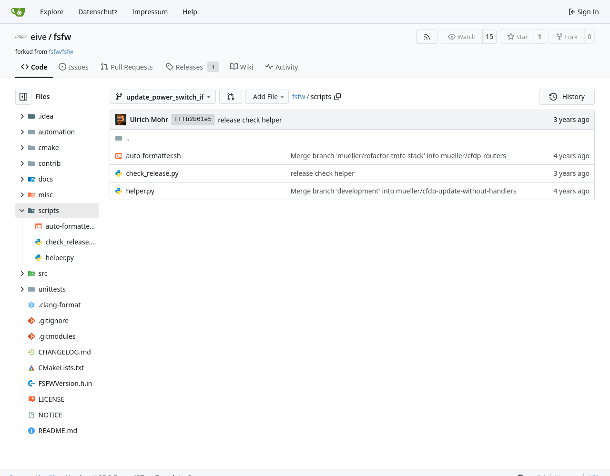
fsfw (62, 36)
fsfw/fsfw (61, 52)
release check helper (250, 119)
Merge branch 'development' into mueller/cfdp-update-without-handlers (403, 190)
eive (38, 36)
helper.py (140, 190)
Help (190, 11)
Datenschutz (97, 11)
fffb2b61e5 (193, 119)
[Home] (18, 11)
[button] (230, 97)
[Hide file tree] (23, 97)
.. (122, 137)
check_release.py (152, 173)
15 (489, 36)
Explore (51, 11)
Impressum (150, 11)
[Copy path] (337, 96)
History (567, 96)
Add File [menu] (269, 96)
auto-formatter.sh (153, 155)
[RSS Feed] (427, 37)
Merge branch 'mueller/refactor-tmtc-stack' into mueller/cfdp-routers (398, 155)
